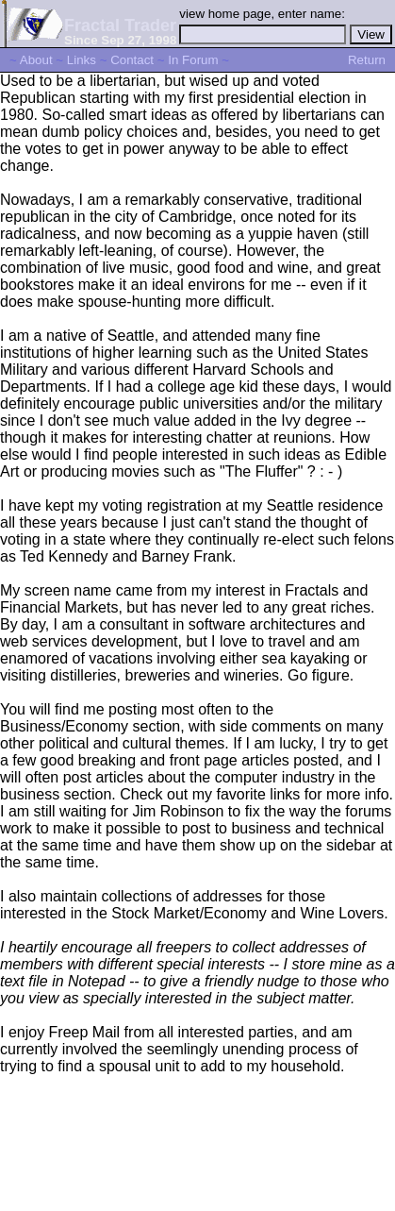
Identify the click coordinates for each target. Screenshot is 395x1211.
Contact (132, 60)
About (36, 60)
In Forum (193, 60)
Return (367, 60)
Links (81, 60)
